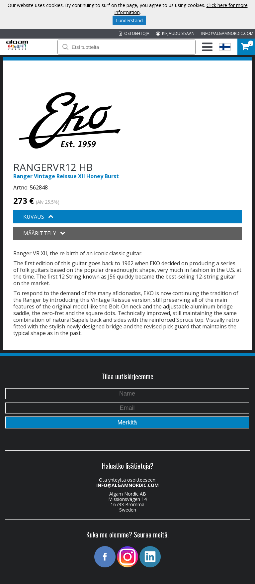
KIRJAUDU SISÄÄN (175, 33)
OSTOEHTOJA (134, 33)
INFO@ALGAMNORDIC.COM (227, 33)
